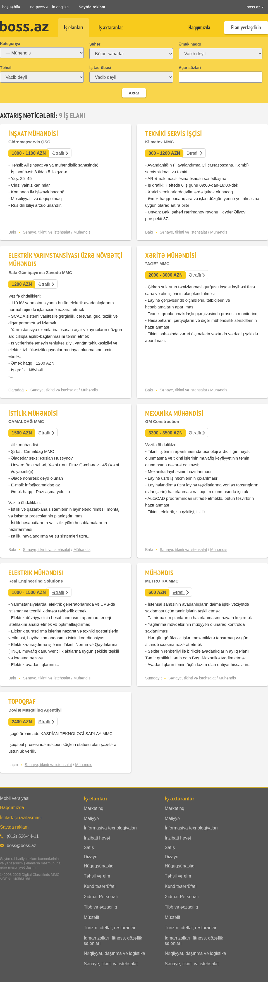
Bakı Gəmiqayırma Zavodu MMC (40, 272)
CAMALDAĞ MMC (26, 421)
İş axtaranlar (111, 27)
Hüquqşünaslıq (99, 866)
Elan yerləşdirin (246, 27)
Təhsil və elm (97, 876)
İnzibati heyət (97, 838)
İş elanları (73, 27)
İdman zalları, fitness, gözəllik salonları (113, 941)
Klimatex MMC (159, 141)
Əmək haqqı (190, 44)
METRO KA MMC (161, 581)
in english (60, 7)
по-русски (38, 7)
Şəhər (94, 44)
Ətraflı (58, 153)
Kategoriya (10, 43)
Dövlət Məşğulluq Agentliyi (34, 710)
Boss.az (24, 26)
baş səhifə (11, 7)
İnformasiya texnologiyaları (110, 828)
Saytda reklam (92, 7)
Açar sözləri (190, 67)
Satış (89, 847)
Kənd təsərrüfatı (100, 886)
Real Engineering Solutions (35, 581)
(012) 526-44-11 (23, 836)
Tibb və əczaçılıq (100, 907)
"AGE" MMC (157, 263)
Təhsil (5, 67)
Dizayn (90, 856)
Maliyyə (91, 818)
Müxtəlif (91, 917)
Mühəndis (81, 232)
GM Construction (162, 421)
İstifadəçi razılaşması (21, 817)
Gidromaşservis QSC (29, 141)
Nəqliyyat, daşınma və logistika (114, 953)
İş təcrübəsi (100, 67)
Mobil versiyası (15, 798)
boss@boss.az (21, 845)
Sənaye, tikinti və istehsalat (46, 232)
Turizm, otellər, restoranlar (109, 927)
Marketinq (93, 808)
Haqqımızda (199, 27)
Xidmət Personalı (101, 896)
